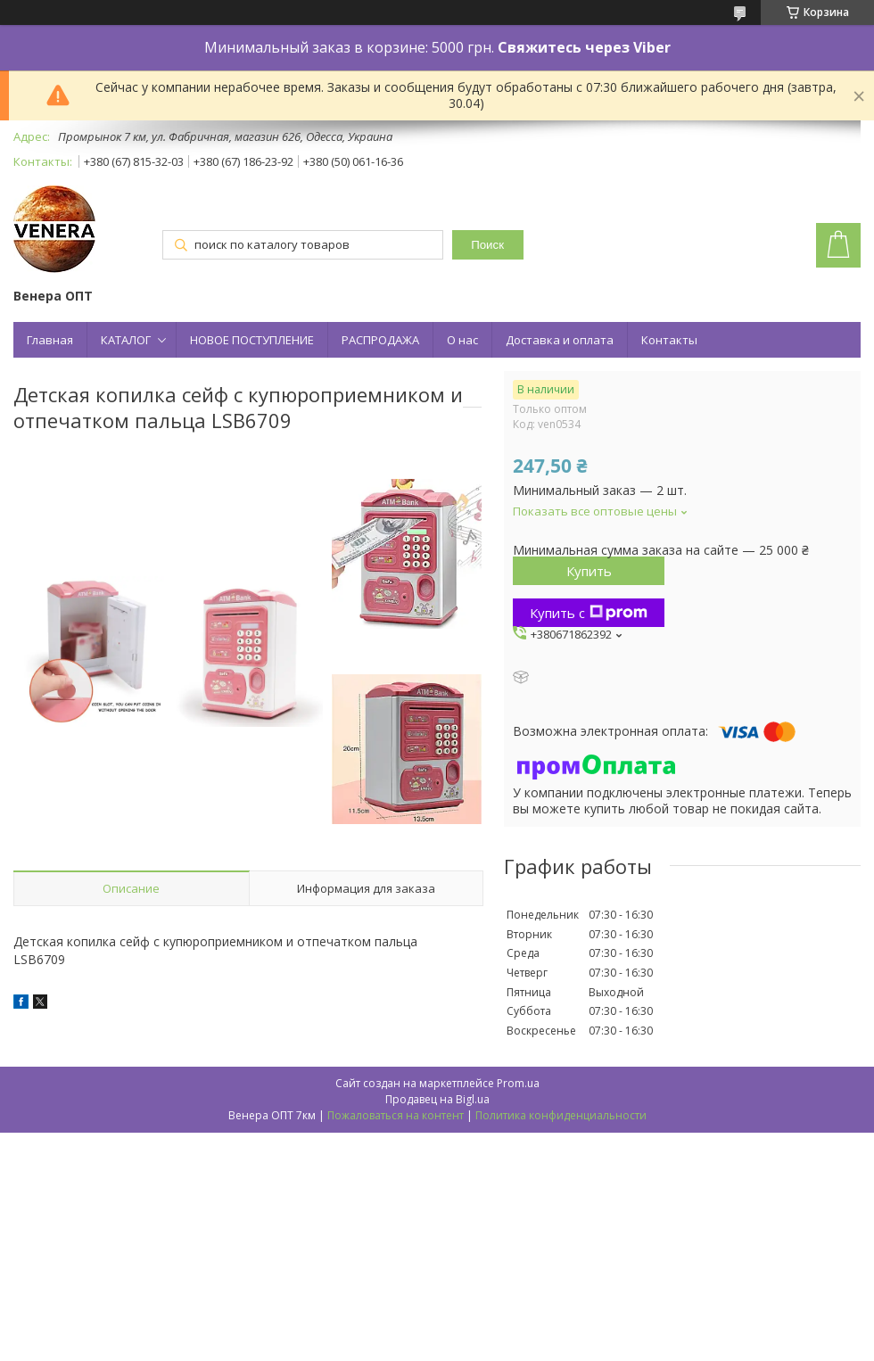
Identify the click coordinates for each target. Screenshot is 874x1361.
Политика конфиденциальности (561, 1115)
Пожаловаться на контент (395, 1115)
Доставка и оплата (560, 340)
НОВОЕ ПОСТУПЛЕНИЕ (252, 340)
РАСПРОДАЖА (380, 340)
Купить (589, 571)
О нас (462, 340)
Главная (50, 340)
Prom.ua (518, 1083)
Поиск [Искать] (487, 245)
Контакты (669, 340)
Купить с (588, 613)
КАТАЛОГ (126, 340)
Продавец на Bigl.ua (437, 1099)
